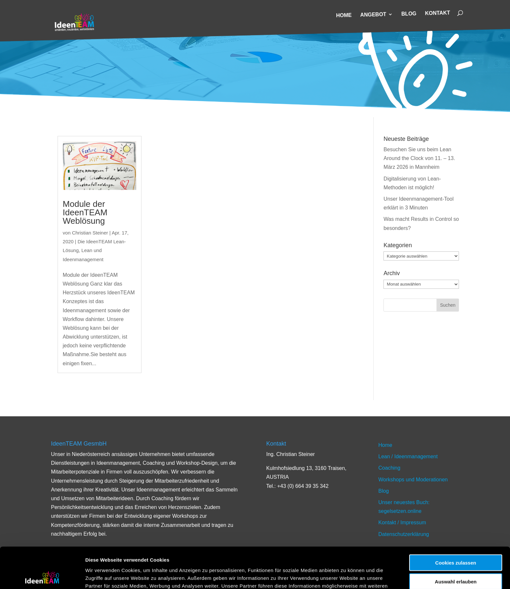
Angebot (373, 15)
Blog (409, 14)
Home (344, 15)
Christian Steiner (90, 232)
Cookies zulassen (455, 524)
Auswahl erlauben (455, 543)
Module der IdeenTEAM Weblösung (85, 212)
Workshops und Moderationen (413, 479)
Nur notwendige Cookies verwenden (455, 564)
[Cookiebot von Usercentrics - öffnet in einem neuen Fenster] (42, 576)
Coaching (389, 468)
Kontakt (437, 13)
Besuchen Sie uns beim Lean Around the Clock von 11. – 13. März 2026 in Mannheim (419, 158)
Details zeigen (345, 576)
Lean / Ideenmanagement (407, 456)
